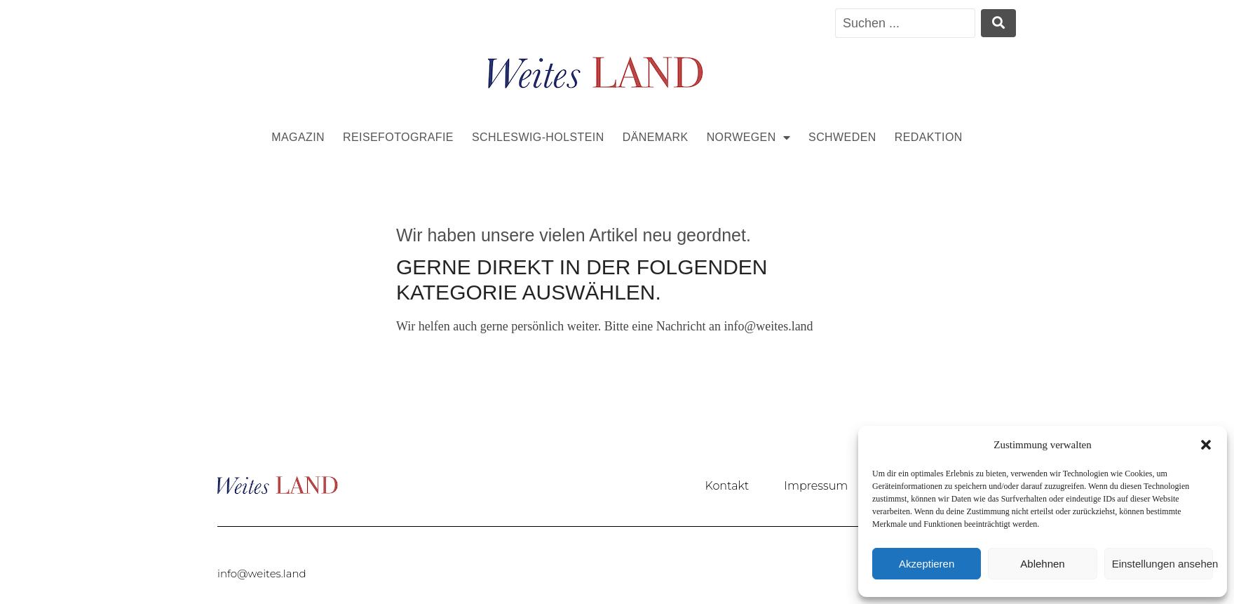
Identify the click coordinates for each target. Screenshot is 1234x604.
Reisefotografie (398, 137)
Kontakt (727, 485)
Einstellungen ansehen (1162, 564)
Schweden (842, 137)
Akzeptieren (926, 564)
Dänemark (656, 137)
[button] (1206, 445)
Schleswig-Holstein (538, 137)
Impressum (816, 485)
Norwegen (748, 137)
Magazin (298, 137)
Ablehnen (1042, 564)
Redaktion (929, 137)
